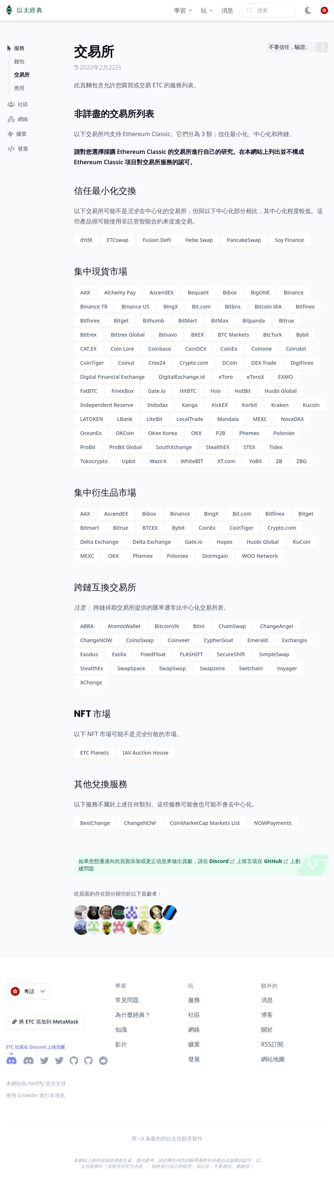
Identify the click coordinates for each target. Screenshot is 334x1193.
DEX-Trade (263, 362)
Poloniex (283, 433)
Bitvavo (167, 334)
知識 (121, 1029)
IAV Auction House (145, 752)
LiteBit (155, 418)
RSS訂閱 (272, 1044)
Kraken (279, 404)
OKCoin (125, 433)
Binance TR (94, 306)
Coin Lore (122, 348)
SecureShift (231, 654)
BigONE (260, 292)
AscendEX (162, 292)
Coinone (261, 348)
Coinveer (179, 640)
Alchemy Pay (120, 292)
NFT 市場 (92, 714)
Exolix (119, 654)
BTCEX (150, 527)
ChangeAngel (276, 626)
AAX (85, 292)
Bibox (230, 292)
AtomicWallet (124, 626)
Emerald (257, 640)
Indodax (157, 404)
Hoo (215, 390)
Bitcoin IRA (268, 306)
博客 (267, 1015)
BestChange (95, 822)
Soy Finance (289, 239)
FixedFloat (153, 654)
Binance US (135, 306)
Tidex (276, 447)
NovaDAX (292, 418)
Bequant (198, 292)
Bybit (302, 334)
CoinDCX (196, 348)
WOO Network (260, 555)
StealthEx (91, 668)
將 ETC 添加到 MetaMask (45, 1021)
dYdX (86, 239)
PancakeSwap (244, 239)
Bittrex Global (127, 334)
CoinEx (228, 348)
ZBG (302, 461)
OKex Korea (162, 433)
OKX (196, 433)
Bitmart (89, 527)
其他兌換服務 (100, 784)
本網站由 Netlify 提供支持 (36, 1083)
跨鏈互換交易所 (105, 587)
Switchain (251, 668)
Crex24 (157, 362)
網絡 (194, 1029)
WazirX (158, 461)
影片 (121, 1044)
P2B (220, 433)
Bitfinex (305, 306)
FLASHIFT (191, 654)
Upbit (129, 461)
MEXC (260, 418)
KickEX (220, 404)
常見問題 (127, 1000)
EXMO (285, 376)
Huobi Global (281, 390)
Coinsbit (296, 348)
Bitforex (90, 320)
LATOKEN (91, 418)
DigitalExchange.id (182, 376)
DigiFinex (301, 362)
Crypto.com (194, 362)
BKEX (197, 334)
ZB (279, 461)
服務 (194, 1000)
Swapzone (212, 668)
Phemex (249, 433)
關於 (267, 1029)
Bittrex (88, 334)
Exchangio (294, 640)
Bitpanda (254, 320)
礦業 (194, 1044)
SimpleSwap (274, 654)
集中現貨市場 (100, 271)
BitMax (219, 320)
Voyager (287, 668)
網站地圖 (273, 1059)
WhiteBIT (192, 461)
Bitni (198, 626)
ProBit (88, 447)
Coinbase (159, 348)
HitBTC (188, 390)
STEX (249, 447)
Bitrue (286, 320)
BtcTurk (272, 334)
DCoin (229, 362)
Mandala (228, 418)
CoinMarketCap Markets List (205, 822)
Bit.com (201, 306)
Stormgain (215, 555)
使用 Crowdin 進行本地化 (35, 1095)
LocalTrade (189, 418)
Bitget (121, 320)
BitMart (187, 320)
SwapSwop (172, 668)
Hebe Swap (199, 239)
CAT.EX (88, 348)
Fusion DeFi (157, 239)
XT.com (226, 461)
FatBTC (88, 390)
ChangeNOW (96, 640)
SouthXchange (174, 447)
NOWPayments (272, 822)
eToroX (255, 376)
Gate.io (157, 390)
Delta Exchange (99, 541)
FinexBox (122, 390)
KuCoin (302, 541)
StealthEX (217, 447)
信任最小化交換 (105, 191)
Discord (221, 861)
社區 (194, 1015)
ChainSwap (232, 626)
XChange (91, 682)
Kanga (189, 404)
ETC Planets (94, 752)
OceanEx (91, 433)
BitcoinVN (167, 626)
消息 (227, 10)
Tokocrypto (94, 461)
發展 (194, 1059)
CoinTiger (92, 362)
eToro (226, 376)
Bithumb (153, 320)
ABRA (87, 626)
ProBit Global (126, 447)
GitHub (276, 861)
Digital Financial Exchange (112, 376)
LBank (124, 418)
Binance (294, 292)
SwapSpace (131, 668)
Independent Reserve (107, 404)
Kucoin (311, 404)
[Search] (268, 10)
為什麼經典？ (133, 1015)
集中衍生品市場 (105, 492)
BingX (170, 306)
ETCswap (117, 239)
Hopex (225, 541)
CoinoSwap (140, 640)
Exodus (89, 654)
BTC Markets (233, 334)
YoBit (255, 461)
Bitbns (233, 306)
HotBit (243, 390)
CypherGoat (218, 640)
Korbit (249, 404)
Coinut (126, 362)
